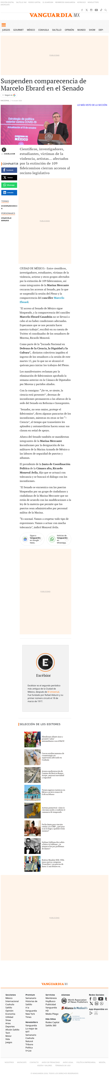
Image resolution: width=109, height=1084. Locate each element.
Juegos (6, 29)
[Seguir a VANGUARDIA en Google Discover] (9, 95)
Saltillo (56, 29)
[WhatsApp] (58, 539)
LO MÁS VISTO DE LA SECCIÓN (92, 105)
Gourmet (18, 29)
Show (92, 29)
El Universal (53, 691)
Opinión (69, 29)
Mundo (81, 29)
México (31, 29)
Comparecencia (9, 207)
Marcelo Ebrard (6, 219)
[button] (4, 24)
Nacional (5, 101)
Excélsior (9, 154)
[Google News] (32, 539)
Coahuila (43, 29)
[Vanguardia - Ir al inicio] (54, 15)
